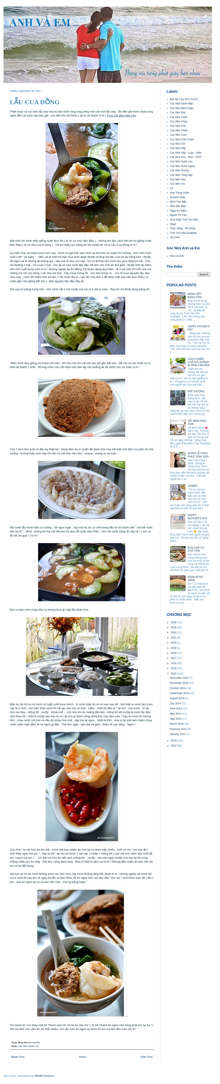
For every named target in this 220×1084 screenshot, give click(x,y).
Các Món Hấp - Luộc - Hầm (185, 152)
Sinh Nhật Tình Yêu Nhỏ (184, 219)
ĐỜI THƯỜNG (196, 391)
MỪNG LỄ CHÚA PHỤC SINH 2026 (198, 455)
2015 (174, 668)
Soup (173, 224)
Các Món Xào (178, 179)
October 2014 (178, 688)
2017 (174, 658)
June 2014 (176, 708)
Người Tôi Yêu (178, 215)
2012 (174, 745)
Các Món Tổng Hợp (181, 175)
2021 (174, 637)
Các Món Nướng (179, 170)
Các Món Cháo (178, 121)
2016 (174, 663)
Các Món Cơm (178, 134)
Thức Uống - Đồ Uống (182, 228)
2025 (174, 627)
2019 (174, 648)
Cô (171, 188)
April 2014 (176, 718)
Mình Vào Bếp (178, 201)
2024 (174, 632)
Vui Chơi (175, 237)
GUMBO (193, 485)
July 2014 (176, 703)
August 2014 (177, 698)
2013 (174, 740)
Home (82, 1056)
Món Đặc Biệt (178, 206)
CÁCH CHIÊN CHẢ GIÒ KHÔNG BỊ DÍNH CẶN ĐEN (199, 362)
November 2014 (179, 682)
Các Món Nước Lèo (29, 1046)
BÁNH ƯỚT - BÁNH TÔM (195, 295)
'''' (82, 1017)
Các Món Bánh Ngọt (181, 108)
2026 (174, 622)
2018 (174, 653)
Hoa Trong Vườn (179, 192)
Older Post (146, 1056)
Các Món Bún (178, 112)
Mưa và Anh (177, 255)
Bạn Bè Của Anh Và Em (184, 99)
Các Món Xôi (177, 183)
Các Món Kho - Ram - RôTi (185, 157)
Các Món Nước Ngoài (182, 166)
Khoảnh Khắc (178, 197)
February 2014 (178, 729)
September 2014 (180, 693)
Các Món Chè (178, 125)
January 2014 (178, 734)
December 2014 (179, 677)
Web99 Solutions (44, 1075)
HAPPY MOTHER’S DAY (197, 517)
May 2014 (176, 713)
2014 (174, 673)
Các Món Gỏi (177, 143)
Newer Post (17, 1056)
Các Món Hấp (178, 148)
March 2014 (177, 723)
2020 (174, 642)
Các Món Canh (178, 117)
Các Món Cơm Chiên (182, 139)
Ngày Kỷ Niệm (178, 210)
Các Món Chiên (179, 130)
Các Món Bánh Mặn (181, 103)
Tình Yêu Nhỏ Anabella (183, 233)
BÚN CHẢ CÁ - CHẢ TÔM (196, 549)
